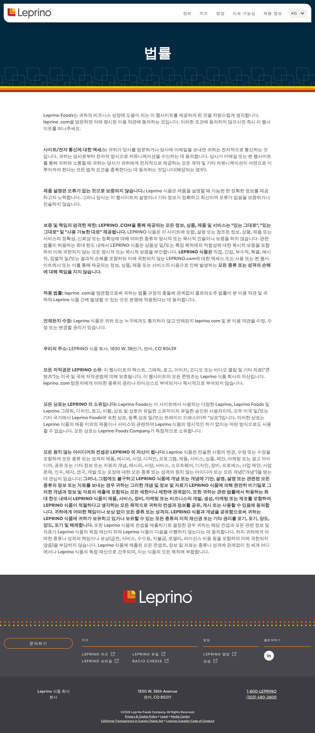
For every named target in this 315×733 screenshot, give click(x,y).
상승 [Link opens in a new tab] (210, 661)
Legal (164, 716)
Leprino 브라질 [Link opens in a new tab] (100, 661)
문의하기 (38, 643)
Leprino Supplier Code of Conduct (190, 721)
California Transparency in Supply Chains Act (132, 721)
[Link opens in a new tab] (269, 656)
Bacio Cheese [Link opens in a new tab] (150, 661)
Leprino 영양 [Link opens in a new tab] (219, 654)
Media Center (180, 716)
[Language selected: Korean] (298, 13)
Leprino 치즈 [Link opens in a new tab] (98, 654)
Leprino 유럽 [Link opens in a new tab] (148, 654)
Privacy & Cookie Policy (141, 716)
